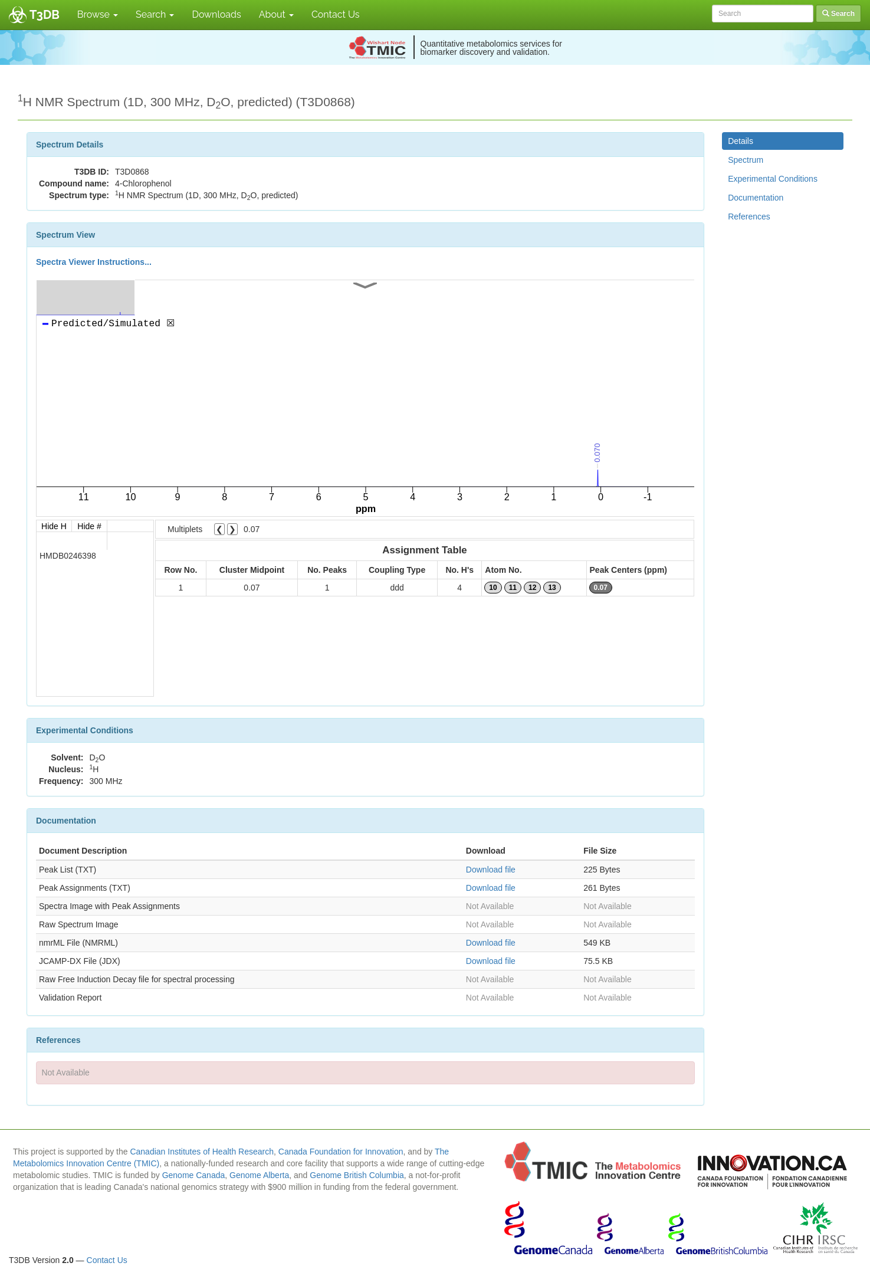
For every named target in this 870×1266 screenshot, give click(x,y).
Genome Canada (193, 1175)
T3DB (44, 15)
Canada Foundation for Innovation (340, 1151)
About (276, 14)
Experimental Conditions (773, 178)
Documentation (755, 197)
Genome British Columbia (357, 1175)
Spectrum (745, 160)
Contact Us (335, 14)
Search (155, 14)
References (749, 216)
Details (740, 141)
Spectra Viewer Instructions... (94, 262)
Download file (491, 869)
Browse (97, 14)
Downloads (216, 14)
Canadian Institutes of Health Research (202, 1151)
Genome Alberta (259, 1175)
